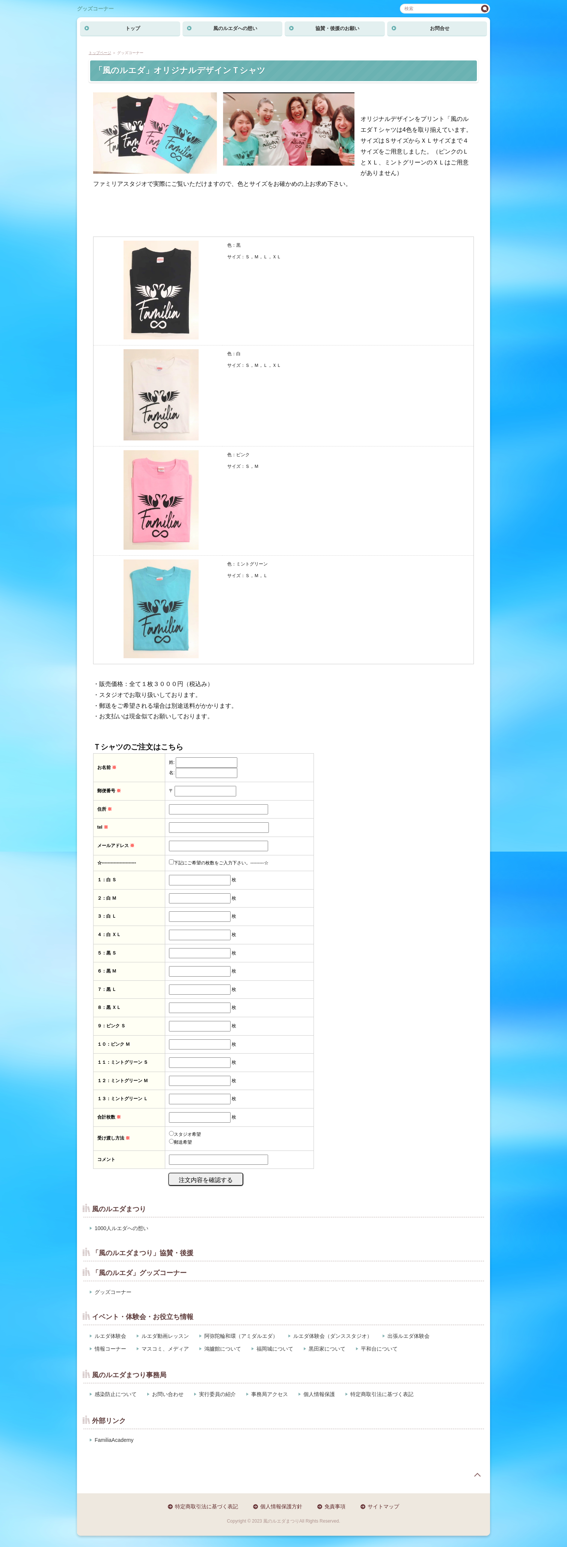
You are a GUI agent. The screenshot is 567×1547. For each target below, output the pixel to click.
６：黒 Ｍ (106, 971)
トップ (132, 28)
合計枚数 (109, 1117)
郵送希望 (183, 1142)
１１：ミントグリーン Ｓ (122, 1062)
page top (477, 1475)
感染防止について (116, 1394)
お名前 (106, 767)
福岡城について (274, 1349)
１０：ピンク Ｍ (113, 1044)
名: (172, 772)
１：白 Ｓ (106, 879)
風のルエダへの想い (235, 28)
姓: (172, 762)
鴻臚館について (222, 1349)
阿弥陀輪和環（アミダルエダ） (241, 1336)
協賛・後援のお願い (337, 28)
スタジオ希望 (187, 1134)
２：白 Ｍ (106, 898)
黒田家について (327, 1349)
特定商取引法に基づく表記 (381, 1394)
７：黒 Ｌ (106, 989)
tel (102, 827)
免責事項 (334, 1506)
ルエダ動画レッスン (165, 1336)
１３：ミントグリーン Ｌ (122, 1098)
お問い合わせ (168, 1394)
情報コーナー (110, 1349)
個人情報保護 (319, 1394)
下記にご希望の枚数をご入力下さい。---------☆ (221, 862)
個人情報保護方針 (281, 1506)
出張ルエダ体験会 (409, 1336)
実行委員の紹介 (217, 1394)
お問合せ (439, 28)
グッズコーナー (95, 9)
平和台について (379, 1349)
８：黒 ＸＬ (109, 1007)
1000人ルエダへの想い (121, 1228)
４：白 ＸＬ (109, 934)
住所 (104, 809)
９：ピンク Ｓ (111, 1025)
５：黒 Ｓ (106, 953)
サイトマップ (383, 1506)
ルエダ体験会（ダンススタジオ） (332, 1336)
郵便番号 (109, 790)
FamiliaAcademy (114, 1440)
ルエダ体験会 (110, 1336)
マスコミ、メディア (165, 1349)
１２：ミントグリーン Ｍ (122, 1080)
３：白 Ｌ (106, 916)
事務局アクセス (269, 1394)
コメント (106, 1159)
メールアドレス (115, 845)
